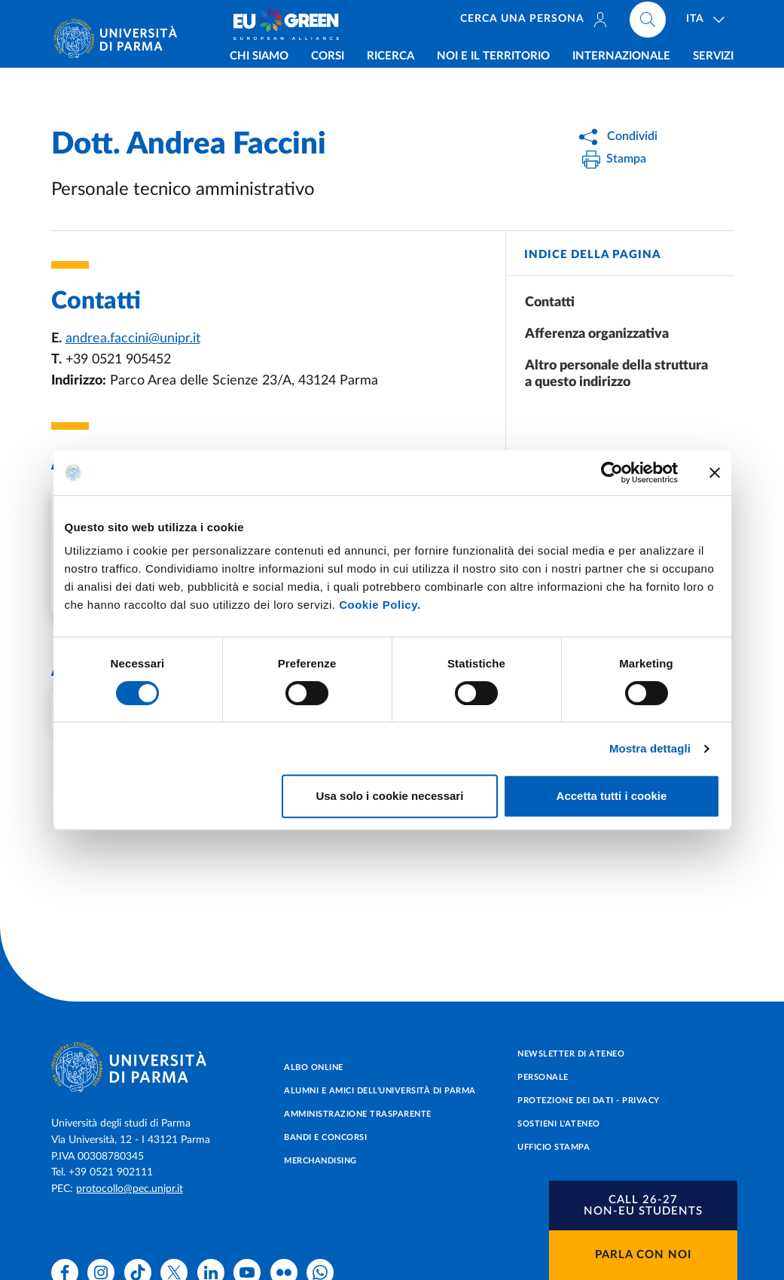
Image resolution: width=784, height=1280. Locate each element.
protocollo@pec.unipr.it (129, 1189)
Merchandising (320, 1161)
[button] (643, 1205)
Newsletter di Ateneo (570, 1054)
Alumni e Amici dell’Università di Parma (380, 1091)
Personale (543, 1077)
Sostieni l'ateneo (558, 1124)
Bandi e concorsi (325, 1137)
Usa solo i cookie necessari (389, 795)
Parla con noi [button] (643, 1254)
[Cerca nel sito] (648, 23)
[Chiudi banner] (714, 472)
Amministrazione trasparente (358, 1114)
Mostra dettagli (650, 748)
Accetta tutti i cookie (612, 795)
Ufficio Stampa (553, 1147)
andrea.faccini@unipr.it (133, 338)
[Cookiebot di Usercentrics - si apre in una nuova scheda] (612, 472)
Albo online (313, 1067)
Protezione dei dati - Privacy (588, 1100)
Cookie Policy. (379, 604)
